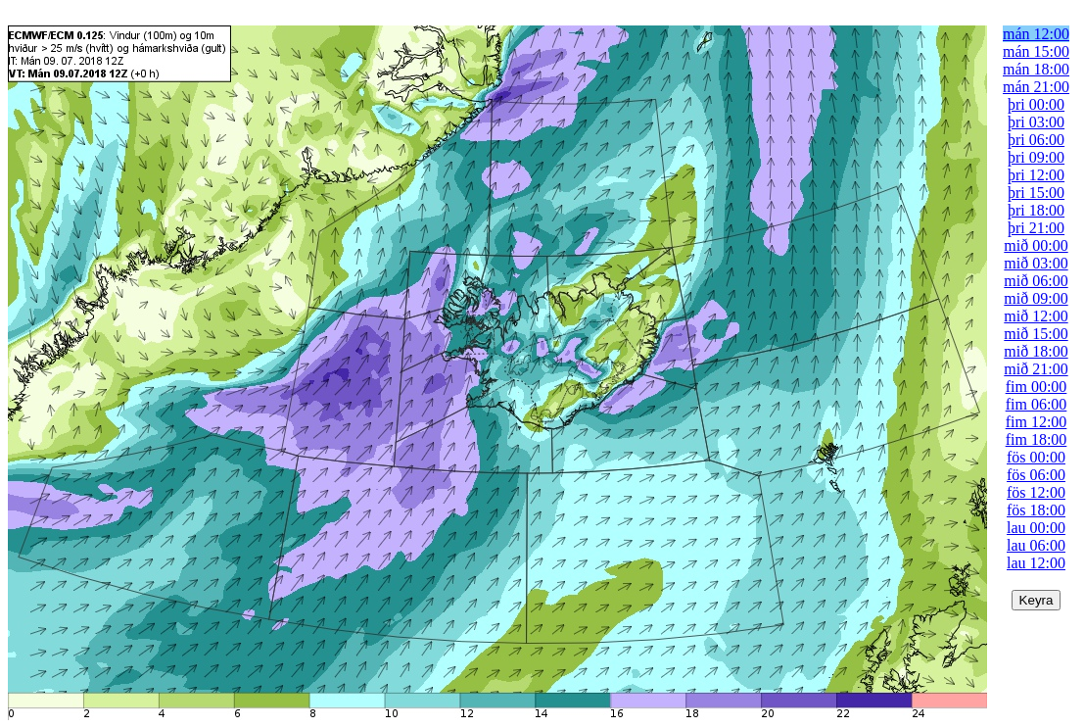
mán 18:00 (1036, 69)
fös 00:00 (1036, 457)
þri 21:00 (1036, 227)
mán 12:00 (1036, 33)
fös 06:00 (1036, 474)
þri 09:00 (1036, 157)
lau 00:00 (1036, 527)
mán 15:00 (1036, 51)
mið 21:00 (1035, 369)
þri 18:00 (1036, 210)
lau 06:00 (1036, 545)
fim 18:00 (1036, 439)
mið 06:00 (1035, 280)
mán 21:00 (1036, 86)
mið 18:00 (1035, 351)
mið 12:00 (1035, 316)
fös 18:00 (1036, 510)
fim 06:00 (1036, 404)
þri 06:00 (1036, 139)
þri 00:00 (1036, 104)
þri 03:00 (1036, 122)
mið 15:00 (1035, 333)
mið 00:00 (1035, 245)
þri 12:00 (1036, 175)
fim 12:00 (1036, 421)
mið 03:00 (1035, 263)
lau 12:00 (1036, 563)
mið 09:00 (1035, 298)
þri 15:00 (1036, 192)
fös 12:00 (1036, 492)
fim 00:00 (1036, 386)
